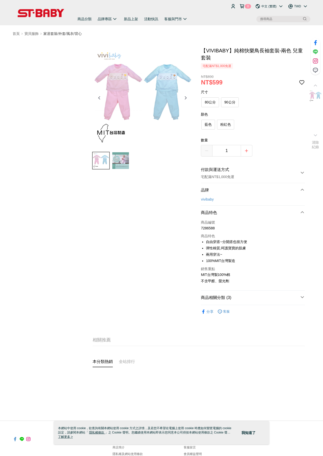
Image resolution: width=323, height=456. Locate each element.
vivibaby (207, 199)
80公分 (210, 102)
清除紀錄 (315, 144)
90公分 (229, 102)
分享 (207, 311)
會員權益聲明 (193, 454)
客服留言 (190, 447)
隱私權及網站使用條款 (128, 454)
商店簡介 (119, 447)
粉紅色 (225, 124)
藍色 (208, 124)
